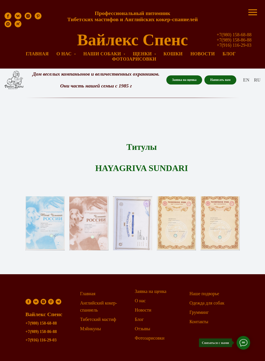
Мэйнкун (89, 328)
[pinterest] (38, 18)
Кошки (173, 53)
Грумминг (199, 312)
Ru (257, 79)
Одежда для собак (207, 302)
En (246, 79)
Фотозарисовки (134, 58)
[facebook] (8, 18)
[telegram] (58, 302)
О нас (140, 300)
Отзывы (142, 328)
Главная (37, 53)
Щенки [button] (143, 53)
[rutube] (18, 26)
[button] (184, 79)
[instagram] (28, 18)
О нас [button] (65, 53)
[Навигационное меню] (252, 12)
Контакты (199, 321)
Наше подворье (204, 293)
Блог (229, 53)
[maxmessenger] (8, 26)
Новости (202, 53)
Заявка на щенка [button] (151, 291)
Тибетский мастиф (98, 319)
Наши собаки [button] (102, 53)
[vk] (18, 18)
